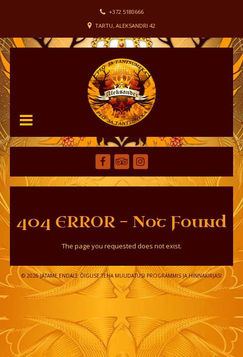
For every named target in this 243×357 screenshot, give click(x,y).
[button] (26, 120)
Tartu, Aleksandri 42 (125, 25)
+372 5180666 (126, 11)
